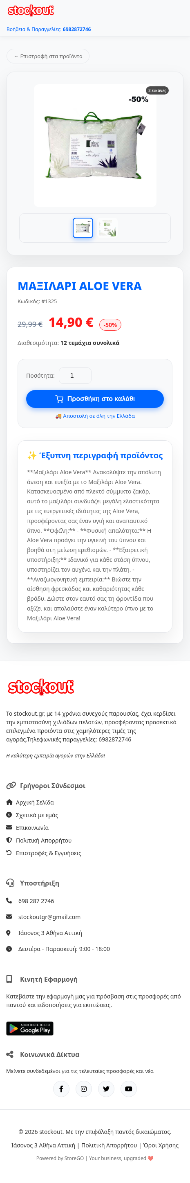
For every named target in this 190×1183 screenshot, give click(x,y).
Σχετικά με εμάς (32, 815)
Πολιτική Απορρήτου (39, 840)
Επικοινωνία (27, 827)
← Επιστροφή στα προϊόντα (48, 56)
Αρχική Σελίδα (30, 802)
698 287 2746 (36, 901)
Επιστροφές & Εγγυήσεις (43, 853)
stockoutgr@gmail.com (49, 917)
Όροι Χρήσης (161, 1145)
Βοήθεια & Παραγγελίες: (49, 29)
